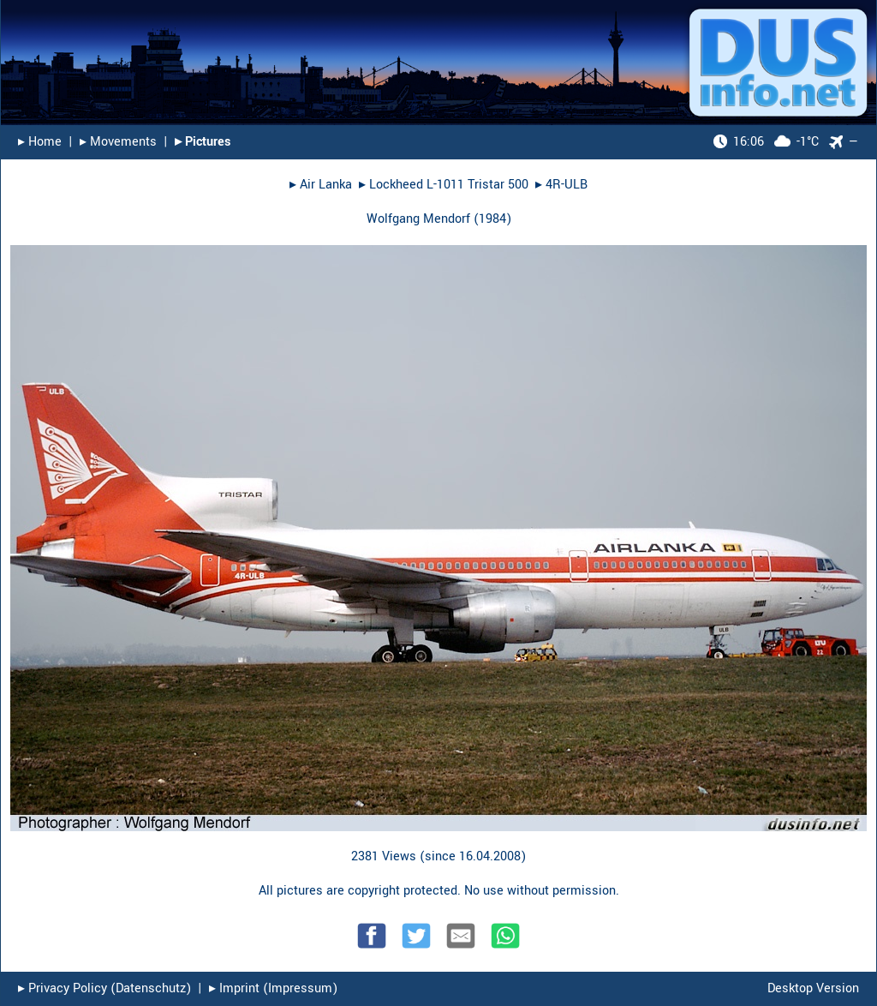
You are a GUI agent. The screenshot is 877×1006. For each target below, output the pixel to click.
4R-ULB (567, 185)
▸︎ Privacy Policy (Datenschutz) (104, 988)
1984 (492, 219)
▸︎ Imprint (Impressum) (273, 988)
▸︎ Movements (118, 142)
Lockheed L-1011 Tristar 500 (448, 185)
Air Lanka (326, 185)
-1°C (766, 142)
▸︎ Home (40, 142)
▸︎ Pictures (202, 142)
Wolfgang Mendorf (418, 219)
